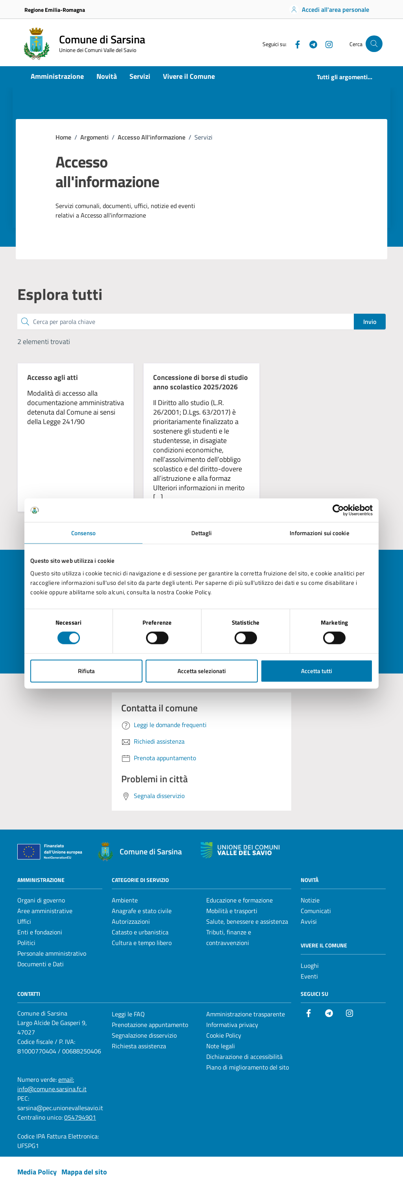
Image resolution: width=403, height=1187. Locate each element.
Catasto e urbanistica (140, 932)
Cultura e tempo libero (142, 942)
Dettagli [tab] (201, 533)
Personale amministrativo (51, 953)
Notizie (310, 900)
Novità (106, 76)
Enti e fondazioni (39, 932)
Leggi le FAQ (128, 1014)
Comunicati (316, 910)
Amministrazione (57, 76)
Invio (369, 321)
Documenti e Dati (40, 964)
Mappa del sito (84, 1172)
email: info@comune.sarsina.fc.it (52, 1084)
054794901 (80, 1117)
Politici (26, 942)
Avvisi (309, 921)
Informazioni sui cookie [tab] (319, 533)
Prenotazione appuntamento (150, 1024)
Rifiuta (86, 670)
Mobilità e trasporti (231, 910)
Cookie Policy (223, 1035)
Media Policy (37, 1172)
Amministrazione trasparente (245, 1014)
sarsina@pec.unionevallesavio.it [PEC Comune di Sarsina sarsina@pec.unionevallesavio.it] (60, 1108)
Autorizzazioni (131, 921)
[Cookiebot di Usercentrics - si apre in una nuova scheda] (338, 510)
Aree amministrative (44, 910)
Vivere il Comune (189, 76)
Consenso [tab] (83, 533)
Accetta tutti (316, 670)
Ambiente (125, 900)
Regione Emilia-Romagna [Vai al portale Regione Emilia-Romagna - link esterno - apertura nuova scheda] (54, 10)
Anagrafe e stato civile (142, 910)
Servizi (139, 76)
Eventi (309, 976)
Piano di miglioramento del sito (247, 1067)
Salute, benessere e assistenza (247, 921)
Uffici (24, 921)
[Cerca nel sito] (374, 43)
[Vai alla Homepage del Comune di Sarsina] (82, 44)
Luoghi (310, 965)
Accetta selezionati (201, 670)
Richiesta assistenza (139, 1046)
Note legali (220, 1046)
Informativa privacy (232, 1024)
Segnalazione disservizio (144, 1035)
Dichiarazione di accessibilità (244, 1056)
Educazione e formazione (239, 900)
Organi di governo (41, 900)
